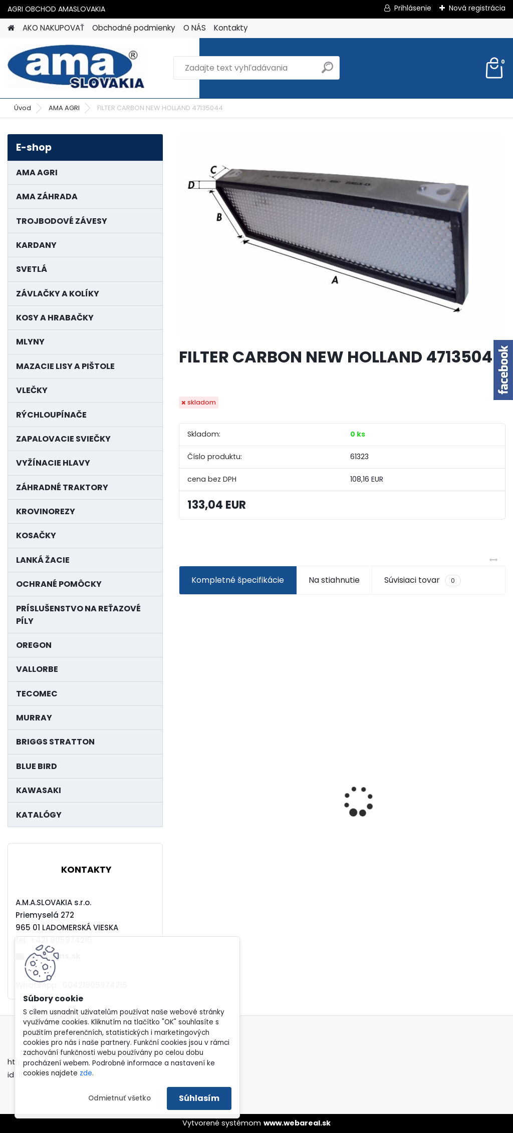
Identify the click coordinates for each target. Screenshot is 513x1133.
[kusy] (202, 882)
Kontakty (231, 28)
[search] (327, 71)
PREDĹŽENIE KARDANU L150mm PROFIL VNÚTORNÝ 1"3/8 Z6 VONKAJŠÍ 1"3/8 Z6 (448, 765)
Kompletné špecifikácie (237, 580)
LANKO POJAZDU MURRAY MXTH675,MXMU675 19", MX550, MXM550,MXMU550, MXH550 (230, 790)
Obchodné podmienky (133, 28)
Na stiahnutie (334, 580)
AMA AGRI (64, 108)
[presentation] (184, 784)
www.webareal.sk (297, 1123)
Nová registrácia (477, 8)
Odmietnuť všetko (119, 1098)
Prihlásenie (412, 8)
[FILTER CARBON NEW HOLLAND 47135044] (342, 236)
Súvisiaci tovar (422, 580)
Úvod (22, 108)
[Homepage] (11, 28)
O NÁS (194, 28)
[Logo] (76, 68)
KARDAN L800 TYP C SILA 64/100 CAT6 (335, 785)
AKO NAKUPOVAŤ (53, 28)
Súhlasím (199, 1098)
